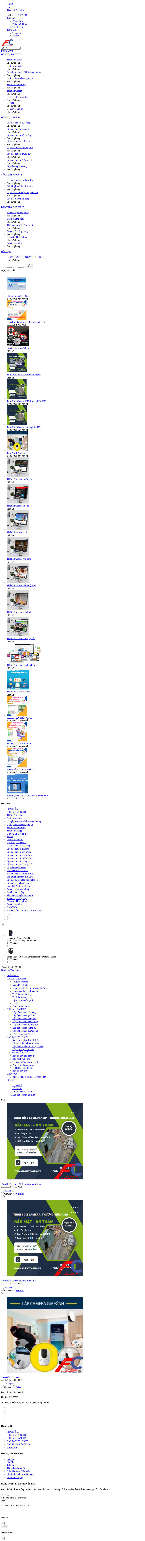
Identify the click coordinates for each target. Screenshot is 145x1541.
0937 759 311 (21, 15)
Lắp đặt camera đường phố (19, 160)
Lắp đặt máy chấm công (18, 199)
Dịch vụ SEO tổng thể (17, 97)
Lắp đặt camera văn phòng (19, 135)
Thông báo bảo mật (16, 1468)
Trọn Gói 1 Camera (16, 453)
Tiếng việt (12, 30)
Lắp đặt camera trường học (20, 147)
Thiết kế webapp (14, 91)
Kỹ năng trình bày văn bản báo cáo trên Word (27, 795)
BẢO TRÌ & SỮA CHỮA (12, 207)
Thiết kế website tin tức (18, 506)
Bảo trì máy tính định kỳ (18, 212)
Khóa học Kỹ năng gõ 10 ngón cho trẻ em (26, 322)
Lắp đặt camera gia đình (18, 129)
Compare (7, 1194)
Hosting (10, 103)
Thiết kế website (14, 59)
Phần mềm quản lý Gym (18, 296)
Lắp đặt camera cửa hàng (18, 123)
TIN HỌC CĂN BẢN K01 (19, 743)
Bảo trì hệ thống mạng (17, 231)
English (15, 35)
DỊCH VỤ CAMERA (11, 117)
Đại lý (10, 7)
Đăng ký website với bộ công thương (24, 72)
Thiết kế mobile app (16, 84)
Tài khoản (11, 18)
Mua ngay (7, 1190)
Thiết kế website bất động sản (21, 638)
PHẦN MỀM (7, 51)
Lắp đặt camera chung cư (19, 154)
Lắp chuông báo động (17, 166)
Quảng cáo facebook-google (20, 78)
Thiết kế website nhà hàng (19, 559)
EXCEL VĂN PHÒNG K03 (19, 718)
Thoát (4, 1526)
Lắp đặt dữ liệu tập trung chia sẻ (22, 192)
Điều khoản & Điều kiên (18, 1471)
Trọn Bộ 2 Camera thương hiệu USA (24, 427)
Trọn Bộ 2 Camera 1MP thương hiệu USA (26, 401)
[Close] (3, 1523)
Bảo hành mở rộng (15, 219)
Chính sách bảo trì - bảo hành (20, 1474)
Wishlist (18, 1194)
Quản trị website (14, 66)
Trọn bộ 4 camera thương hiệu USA (24, 374)
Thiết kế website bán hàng (19, 691)
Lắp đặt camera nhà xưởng (19, 141)
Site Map (11, 1462)
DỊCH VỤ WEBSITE (11, 54)
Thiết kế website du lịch (18, 532)
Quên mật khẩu (19, 24)
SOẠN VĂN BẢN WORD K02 (21, 769)
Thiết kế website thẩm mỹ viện (21, 585)
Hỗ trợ (10, 4)
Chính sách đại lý (15, 1477)
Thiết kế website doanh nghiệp (21, 665)
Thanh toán (17, 27)
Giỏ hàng (5, 970)
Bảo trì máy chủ (14, 243)
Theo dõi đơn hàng (15, 10)
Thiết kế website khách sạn (19, 612)
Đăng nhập (17, 21)
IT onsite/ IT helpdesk (17, 237)
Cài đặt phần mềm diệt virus (20, 186)
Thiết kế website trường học (20, 479)
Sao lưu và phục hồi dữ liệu (20, 180)
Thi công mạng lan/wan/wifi (20, 225)
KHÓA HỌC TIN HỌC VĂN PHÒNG (24, 257)
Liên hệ (10, 1080)
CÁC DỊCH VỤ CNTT (11, 174)
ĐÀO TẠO (6, 251)
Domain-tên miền (15, 109)
